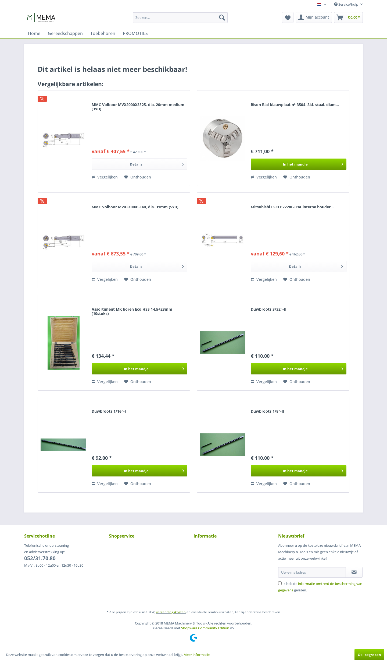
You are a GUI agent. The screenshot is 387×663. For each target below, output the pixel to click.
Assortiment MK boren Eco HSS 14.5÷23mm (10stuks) (132, 311)
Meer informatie (197, 654)
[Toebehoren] (103, 33)
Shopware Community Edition (205, 628)
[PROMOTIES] (135, 33)
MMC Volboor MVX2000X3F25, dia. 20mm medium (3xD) (138, 107)
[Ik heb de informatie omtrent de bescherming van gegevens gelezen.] (280, 583)
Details (157, 163)
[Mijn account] (314, 17)
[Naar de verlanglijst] (137, 177)
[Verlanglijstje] (287, 17)
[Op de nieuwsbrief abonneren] (354, 572)
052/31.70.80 (40, 558)
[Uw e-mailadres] (312, 572)
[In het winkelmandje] (298, 164)
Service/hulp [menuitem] (346, 4)
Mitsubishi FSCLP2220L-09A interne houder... (292, 207)
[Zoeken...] (180, 17)
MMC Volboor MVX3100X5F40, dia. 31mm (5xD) (135, 207)
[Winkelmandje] (348, 17)
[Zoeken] (222, 17)
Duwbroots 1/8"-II (267, 411)
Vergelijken (105, 177)
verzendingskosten (171, 612)
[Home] (34, 33)
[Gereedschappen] (65, 33)
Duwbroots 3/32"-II (268, 309)
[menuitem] (180, 17)
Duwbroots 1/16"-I (109, 411)
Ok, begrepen (369, 654)
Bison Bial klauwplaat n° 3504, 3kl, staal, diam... (295, 105)
